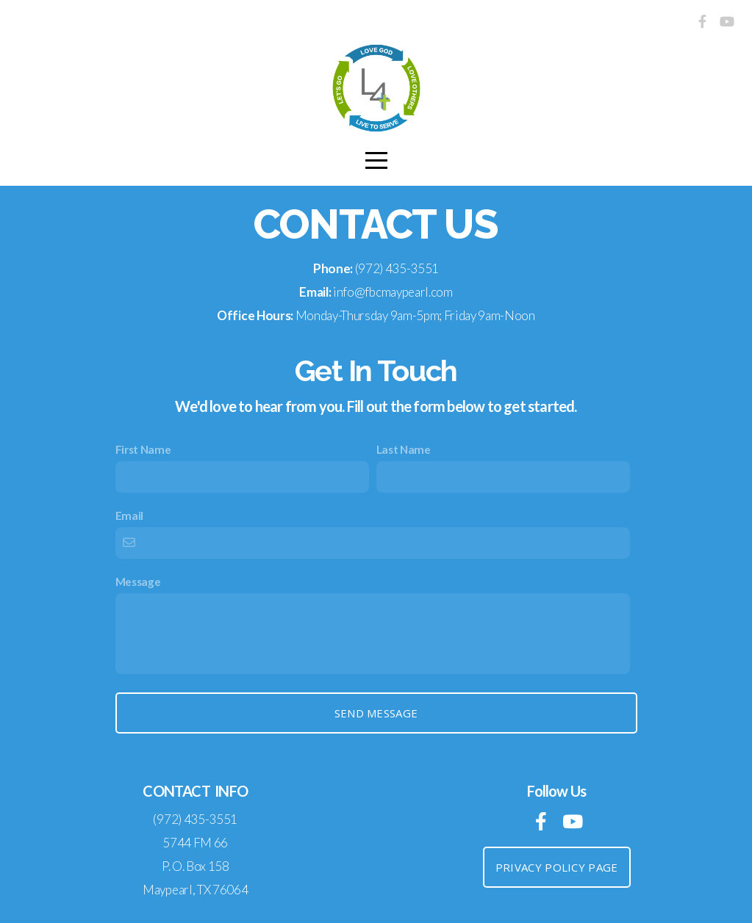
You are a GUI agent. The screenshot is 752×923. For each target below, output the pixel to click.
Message (138, 581)
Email (129, 515)
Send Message (376, 713)
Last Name (403, 449)
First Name (143, 449)
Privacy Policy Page (556, 867)
